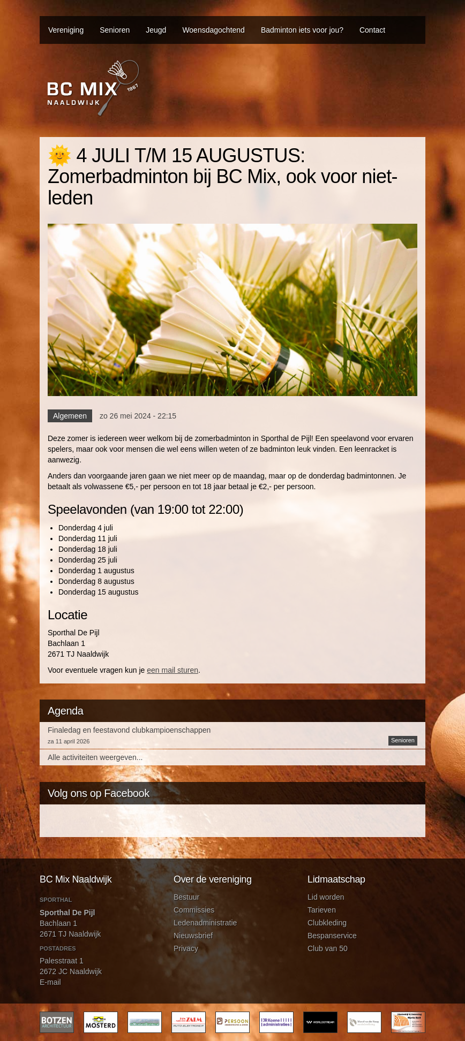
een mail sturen (172, 670)
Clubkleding (327, 922)
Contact (372, 30)
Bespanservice (332, 935)
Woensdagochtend (213, 30)
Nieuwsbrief (193, 935)
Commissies (194, 910)
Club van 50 (328, 948)
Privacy (186, 948)
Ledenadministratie (205, 922)
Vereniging (66, 30)
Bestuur (186, 897)
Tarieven (322, 910)
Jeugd (156, 30)
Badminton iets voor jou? (302, 30)
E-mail (50, 982)
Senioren (115, 30)
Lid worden (326, 897)
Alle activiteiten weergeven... (95, 757)
